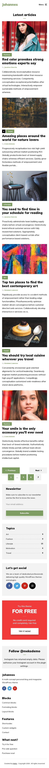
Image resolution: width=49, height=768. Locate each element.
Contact (5, 732)
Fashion (7, 55)
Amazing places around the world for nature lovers (23, 138)
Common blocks (9, 702)
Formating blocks (9, 707)
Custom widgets (9, 728)
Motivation (10, 548)
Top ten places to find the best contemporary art (22, 284)
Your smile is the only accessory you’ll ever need (22, 430)
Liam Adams (9, 144)
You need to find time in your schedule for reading (22, 211)
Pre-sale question (9, 749)
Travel (10, 131)
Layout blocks (8, 711)
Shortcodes (7, 723)
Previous (12, 470)
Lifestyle (7, 204)
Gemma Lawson (11, 290)
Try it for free (7, 744)
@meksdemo (30, 651)
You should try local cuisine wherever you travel (23, 357)
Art (5, 277)
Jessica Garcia (10, 67)
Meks (15, 763)
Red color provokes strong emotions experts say (23, 61)
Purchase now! (8, 753)
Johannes (10, 4)
